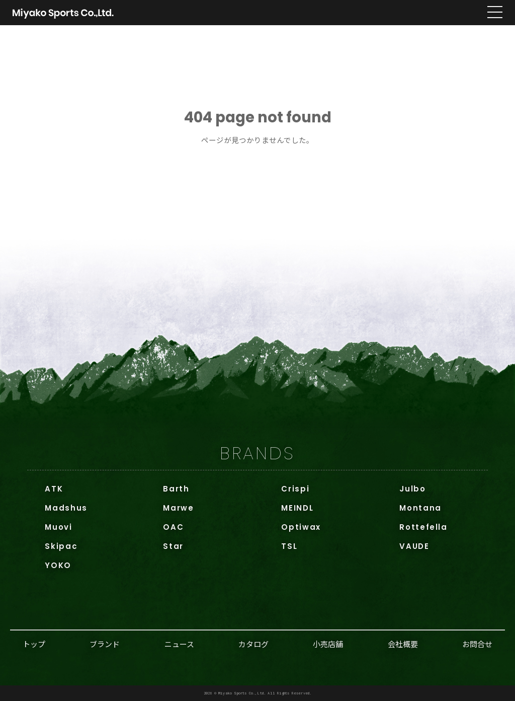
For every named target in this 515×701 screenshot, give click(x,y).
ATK (54, 488)
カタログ (253, 644)
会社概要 (403, 644)
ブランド (105, 644)
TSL (289, 546)
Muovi (58, 527)
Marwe (178, 508)
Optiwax (301, 527)
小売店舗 (328, 644)
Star (173, 546)
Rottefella (423, 527)
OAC (173, 527)
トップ (34, 644)
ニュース (179, 644)
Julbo (412, 488)
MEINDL (297, 508)
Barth (176, 488)
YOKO (58, 565)
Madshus (66, 508)
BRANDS (257, 453)
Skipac (61, 546)
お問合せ (477, 644)
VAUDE (414, 546)
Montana (420, 508)
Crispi (295, 488)
